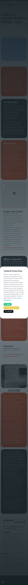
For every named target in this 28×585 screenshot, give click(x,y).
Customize (8, 311)
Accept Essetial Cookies (11, 307)
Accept (7, 304)
